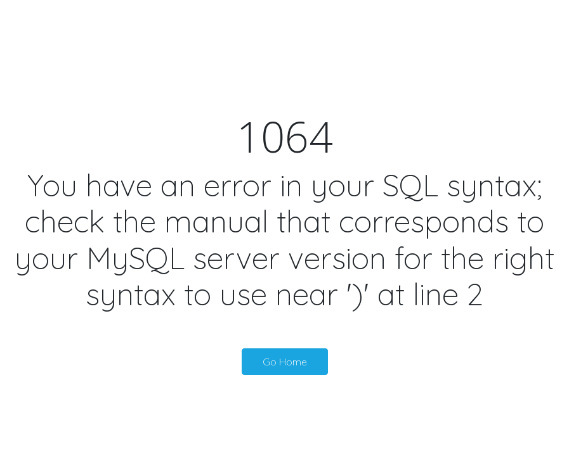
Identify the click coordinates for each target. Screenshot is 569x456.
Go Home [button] (285, 361)
